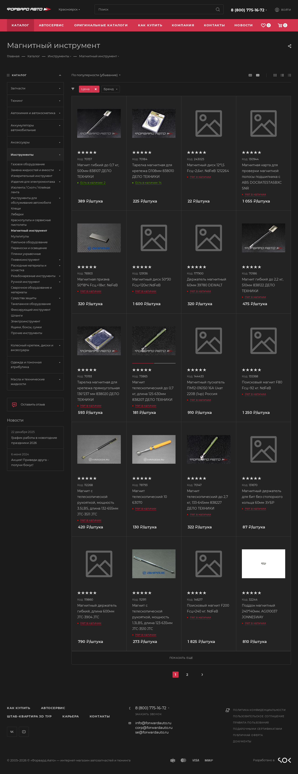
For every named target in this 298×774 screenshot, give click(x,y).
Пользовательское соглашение (258, 716)
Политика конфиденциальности (259, 710)
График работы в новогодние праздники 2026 (34, 440)
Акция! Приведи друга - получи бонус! (30, 462)
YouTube (24, 732)
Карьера (70, 716)
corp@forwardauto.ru (154, 727)
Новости (15, 420)
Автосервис (53, 708)
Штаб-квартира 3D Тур (29, 716)
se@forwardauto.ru (152, 732)
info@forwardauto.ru (153, 723)
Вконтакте (12, 732)
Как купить (18, 708)
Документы (242, 741)
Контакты (100, 716)
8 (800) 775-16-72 (247, 10)
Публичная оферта (248, 735)
